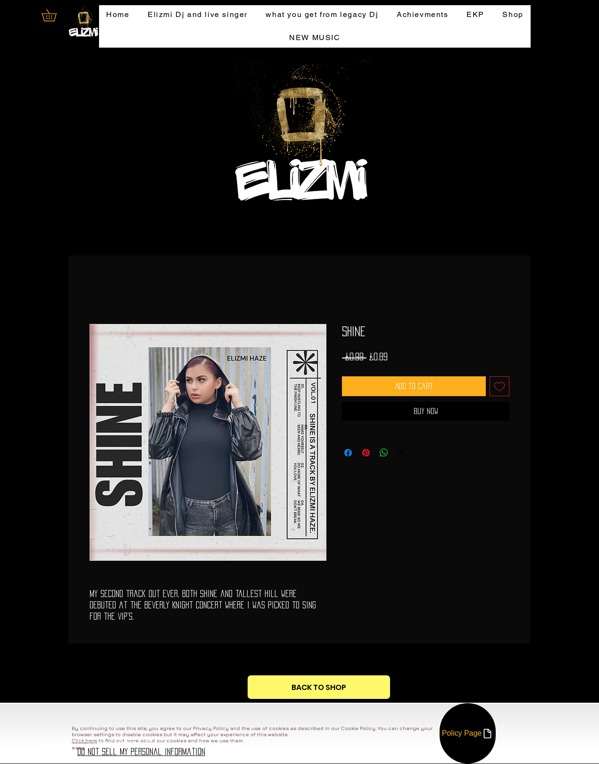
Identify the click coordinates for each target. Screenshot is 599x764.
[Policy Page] (468, 733)
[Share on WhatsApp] (384, 452)
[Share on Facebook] (348, 452)
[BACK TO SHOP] (319, 687)
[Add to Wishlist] (499, 386)
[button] (55, 15)
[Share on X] (402, 452)
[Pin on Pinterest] (366, 452)
